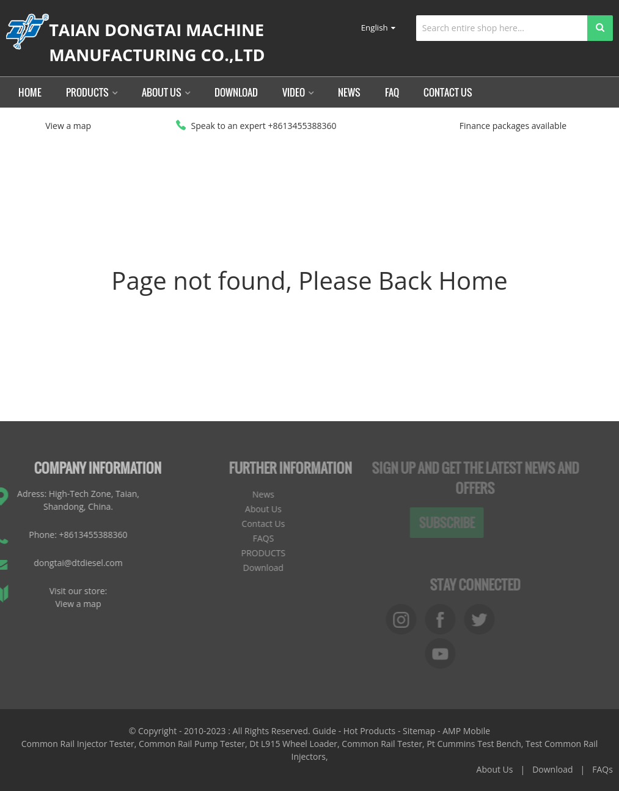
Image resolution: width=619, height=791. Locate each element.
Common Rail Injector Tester (77, 743)
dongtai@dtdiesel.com (60, 562)
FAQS (248, 538)
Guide (324, 731)
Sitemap (419, 731)
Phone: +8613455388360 (61, 534)
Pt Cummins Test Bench (474, 743)
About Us (166, 92)
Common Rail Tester (382, 743)
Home (30, 92)
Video (297, 92)
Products (91, 92)
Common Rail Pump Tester (192, 743)
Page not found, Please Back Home (309, 280)
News (349, 92)
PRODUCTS (248, 553)
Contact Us (447, 92)
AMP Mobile (466, 731)
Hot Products (369, 731)
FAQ (392, 92)
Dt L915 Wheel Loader (293, 743)
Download (236, 92)
